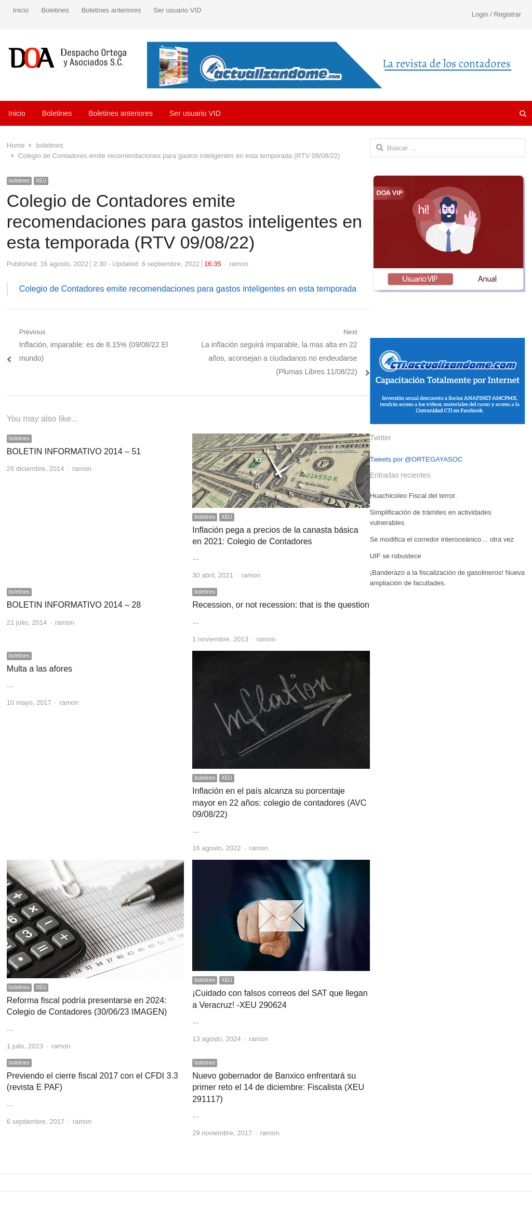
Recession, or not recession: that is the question (280, 604)
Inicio (21, 10)
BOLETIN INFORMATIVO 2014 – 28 (74, 604)
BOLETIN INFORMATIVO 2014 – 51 (74, 451)
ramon (238, 264)
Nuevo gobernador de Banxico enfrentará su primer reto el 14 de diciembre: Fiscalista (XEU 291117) (278, 1087)
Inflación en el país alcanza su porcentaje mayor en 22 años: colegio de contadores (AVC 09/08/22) (279, 802)
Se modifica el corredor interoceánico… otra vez (442, 539)
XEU (41, 180)
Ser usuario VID (178, 10)
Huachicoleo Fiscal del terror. (413, 496)
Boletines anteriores (111, 10)
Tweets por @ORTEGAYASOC (416, 459)
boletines (19, 180)
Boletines (55, 10)
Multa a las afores (39, 668)
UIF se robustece (395, 556)
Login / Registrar (496, 14)
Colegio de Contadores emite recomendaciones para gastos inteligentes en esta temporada (187, 288)
